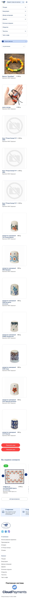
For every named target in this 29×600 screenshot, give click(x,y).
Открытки (5, 27)
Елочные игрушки (8, 23)
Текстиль (14, 31)
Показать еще (10, 445)
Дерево (14, 19)
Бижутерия (14, 11)
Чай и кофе (6, 35)
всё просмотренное (14, 499)
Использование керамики (8, 539)
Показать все (10, 449)
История (3, 545)
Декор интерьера (14, 15)
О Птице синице (6, 547)
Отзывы (3, 550)
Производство (5, 542)
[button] (26, 474)
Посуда (14, 7)
